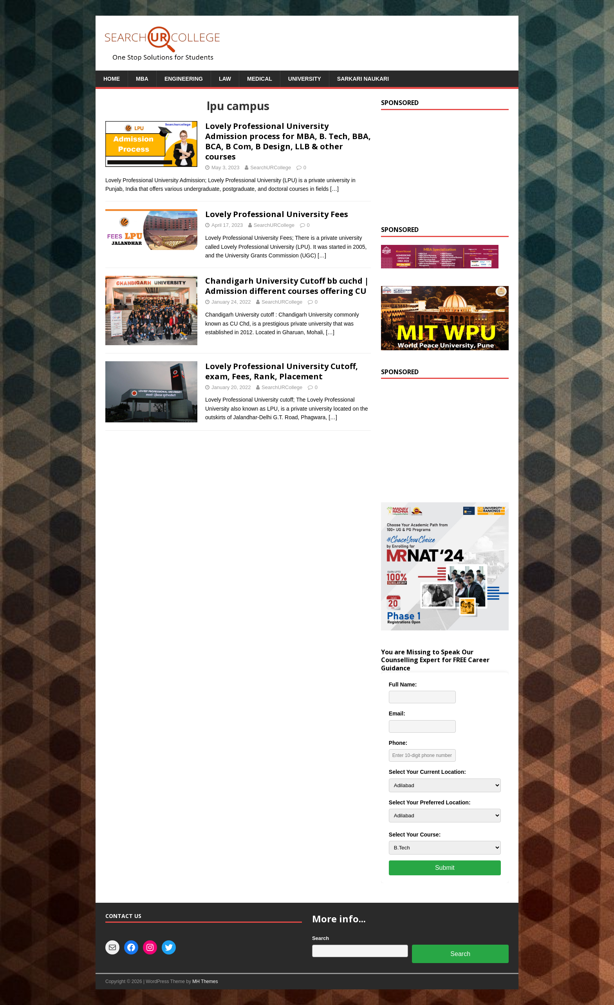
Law (225, 79)
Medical (259, 79)
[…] (334, 189)
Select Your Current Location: (427, 772)
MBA (142, 79)
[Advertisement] (445, 167)
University (304, 79)
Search (320, 938)
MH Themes (205, 981)
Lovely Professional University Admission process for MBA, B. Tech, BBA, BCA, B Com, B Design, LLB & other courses (288, 141)
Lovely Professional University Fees (276, 214)
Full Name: (403, 684)
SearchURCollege (270, 167)
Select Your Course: (415, 834)
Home (111, 79)
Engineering (183, 79)
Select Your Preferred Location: (430, 802)
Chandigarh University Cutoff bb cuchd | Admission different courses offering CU (287, 285)
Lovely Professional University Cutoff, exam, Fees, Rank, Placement (281, 371)
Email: (397, 713)
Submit (445, 867)
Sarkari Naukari (363, 79)
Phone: (398, 743)
